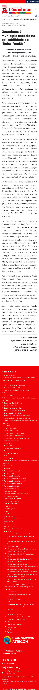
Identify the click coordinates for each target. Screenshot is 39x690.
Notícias (6, 19)
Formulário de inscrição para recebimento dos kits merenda (20, 422)
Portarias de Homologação (13, 483)
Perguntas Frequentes (11, 466)
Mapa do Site (8, 446)
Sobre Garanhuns (9, 516)
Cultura (9, 602)
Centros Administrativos (12, 393)
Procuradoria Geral (13, 627)
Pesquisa (7, 468)
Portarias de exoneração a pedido (15, 478)
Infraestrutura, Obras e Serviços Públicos (20, 617)
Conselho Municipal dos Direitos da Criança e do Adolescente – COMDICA (22, 575)
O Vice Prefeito (9, 458)
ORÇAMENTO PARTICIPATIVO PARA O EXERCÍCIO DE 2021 (20, 462)
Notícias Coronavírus (11, 453)
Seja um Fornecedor (10, 503)
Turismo (6, 526)
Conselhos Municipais (11, 546)
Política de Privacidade (13, 651)
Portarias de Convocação (12, 471)
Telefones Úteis (9, 521)
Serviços (7, 506)
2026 (21, 689)
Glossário (7, 425)
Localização (8, 443)
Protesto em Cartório (11, 496)
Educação (10, 609)
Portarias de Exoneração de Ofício (15, 481)
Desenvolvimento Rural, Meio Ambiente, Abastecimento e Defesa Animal (20, 606)
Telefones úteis (9, 524)
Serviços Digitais (9, 509)
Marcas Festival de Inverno (12, 448)
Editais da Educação (10, 405)
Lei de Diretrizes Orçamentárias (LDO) (16, 438)
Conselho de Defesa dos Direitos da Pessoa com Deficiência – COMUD (21, 550)
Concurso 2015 (9, 395)
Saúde (11, 19)
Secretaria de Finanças (11, 501)
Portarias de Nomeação (12, 486)
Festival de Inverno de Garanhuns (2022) (17, 418)
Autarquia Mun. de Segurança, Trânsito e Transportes (20, 538)
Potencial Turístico (10, 491)
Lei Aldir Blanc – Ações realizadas (15, 433)
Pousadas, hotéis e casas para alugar (16, 493)
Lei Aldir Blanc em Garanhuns (13, 436)
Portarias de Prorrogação (12, 488)
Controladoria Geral (13, 599)
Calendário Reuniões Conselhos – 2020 (17, 390)
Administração (12, 592)
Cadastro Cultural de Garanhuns (14, 385)
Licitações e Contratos (11, 441)
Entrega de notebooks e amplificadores (17, 415)
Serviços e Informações (12, 16)
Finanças (10, 612)
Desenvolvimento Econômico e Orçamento (18, 587)
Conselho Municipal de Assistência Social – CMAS (21, 555)
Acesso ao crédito (10, 375)
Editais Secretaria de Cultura (13, 408)
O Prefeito (7, 456)
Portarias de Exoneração (12, 476)
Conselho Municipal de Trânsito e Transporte (22, 571)
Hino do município (10, 428)
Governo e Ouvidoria (14, 614)
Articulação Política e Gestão (13, 529)
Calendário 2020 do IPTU (12, 388)
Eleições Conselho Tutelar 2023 (14, 410)
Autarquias (7, 531)
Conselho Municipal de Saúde (17, 564)
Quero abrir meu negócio (12, 498)
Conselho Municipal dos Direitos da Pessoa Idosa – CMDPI (21, 580)
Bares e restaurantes (10, 383)
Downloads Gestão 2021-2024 (14, 403)
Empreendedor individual (12, 413)
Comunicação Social (14, 597)
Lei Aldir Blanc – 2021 (11, 431)
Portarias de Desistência (12, 473)
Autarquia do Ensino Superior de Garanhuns (22, 534)
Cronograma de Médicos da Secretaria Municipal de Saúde (19, 399)
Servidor (7, 511)
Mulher (9, 622)
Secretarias (7, 589)
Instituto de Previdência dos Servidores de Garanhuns (21, 543)
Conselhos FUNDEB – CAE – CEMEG (19, 584)
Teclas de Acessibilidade (12, 519)
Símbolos (7, 514)
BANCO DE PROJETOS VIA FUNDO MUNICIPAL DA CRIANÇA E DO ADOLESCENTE (19, 379)
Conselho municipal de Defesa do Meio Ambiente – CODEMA (20, 560)
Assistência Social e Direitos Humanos (19, 594)
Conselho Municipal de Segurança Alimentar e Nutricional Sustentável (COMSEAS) (22, 568)
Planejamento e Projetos (15, 624)
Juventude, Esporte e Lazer (16, 619)
